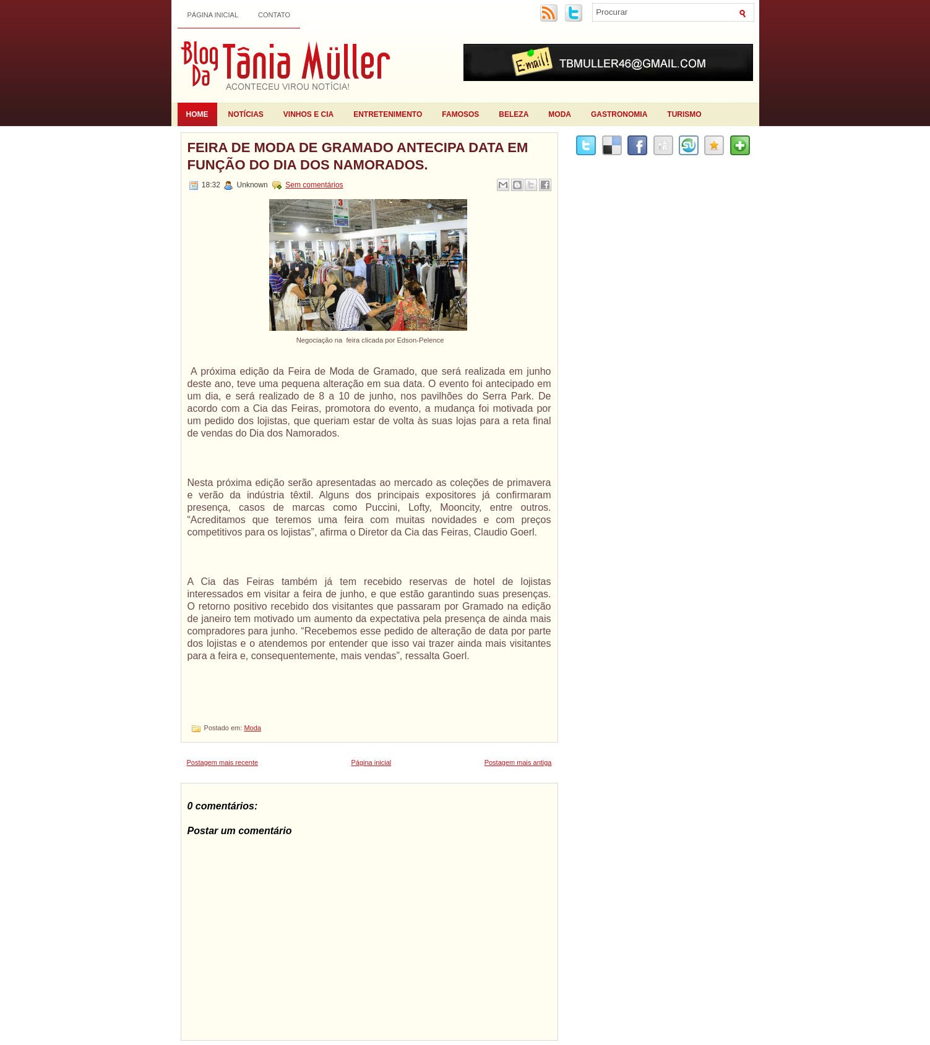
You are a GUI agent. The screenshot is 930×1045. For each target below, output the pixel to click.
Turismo (684, 114)
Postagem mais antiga (518, 762)
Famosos (460, 114)
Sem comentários (314, 185)
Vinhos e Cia (308, 114)
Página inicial (213, 15)
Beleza (513, 114)
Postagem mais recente (223, 762)
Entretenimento (387, 114)
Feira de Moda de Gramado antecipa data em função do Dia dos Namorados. (357, 156)
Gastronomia (619, 114)
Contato (274, 15)
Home (197, 114)
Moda (559, 114)
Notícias (246, 114)
